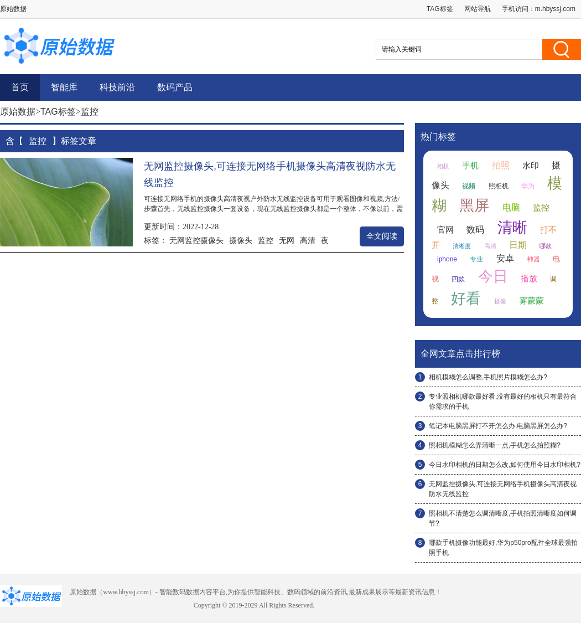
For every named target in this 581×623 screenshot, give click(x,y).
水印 (530, 165)
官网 (445, 229)
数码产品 (175, 87)
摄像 (500, 301)
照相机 (499, 186)
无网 (286, 240)
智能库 (64, 87)
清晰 (512, 227)
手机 (470, 165)
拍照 (501, 165)
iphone (447, 259)
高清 (307, 240)
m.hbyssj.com (555, 9)
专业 (476, 259)
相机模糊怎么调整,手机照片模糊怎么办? (488, 377)
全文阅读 (381, 236)
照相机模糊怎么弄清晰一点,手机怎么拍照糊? (495, 445)
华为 (528, 186)
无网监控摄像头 (196, 240)
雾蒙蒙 (531, 300)
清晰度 (462, 246)
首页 (20, 87)
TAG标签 (440, 9)
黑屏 (474, 205)
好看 (466, 298)
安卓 (505, 258)
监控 (265, 240)
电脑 (511, 207)
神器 (533, 259)
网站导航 (477, 9)
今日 (493, 276)
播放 (529, 278)
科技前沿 (117, 87)
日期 (518, 245)
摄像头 (240, 240)
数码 (475, 229)
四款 (458, 279)
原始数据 (17, 111)
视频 (468, 186)
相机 (443, 166)
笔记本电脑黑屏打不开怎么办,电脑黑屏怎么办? (498, 426)
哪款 (546, 246)
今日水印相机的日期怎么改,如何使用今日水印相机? (504, 464)
